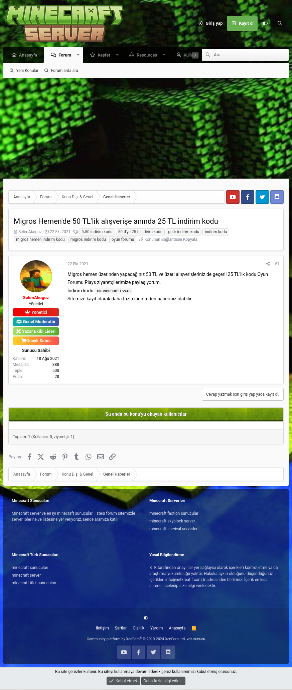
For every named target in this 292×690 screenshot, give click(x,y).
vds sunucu (196, 639)
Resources (148, 55)
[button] (80, 55)
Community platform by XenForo (136, 639)
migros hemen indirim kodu (40, 239)
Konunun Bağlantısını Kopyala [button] (170, 239)
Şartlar (121, 628)
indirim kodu (216, 232)
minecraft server (26, 575)
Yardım (156, 628)
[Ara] (279, 23)
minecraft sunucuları (30, 568)
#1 (277, 264)
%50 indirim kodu (97, 232)
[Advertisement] (146, 129)
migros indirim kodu (88, 239)
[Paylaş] (268, 264)
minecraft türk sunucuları (34, 583)
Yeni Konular (27, 71)
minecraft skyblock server (172, 521)
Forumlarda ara (64, 71)
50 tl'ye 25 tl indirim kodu (140, 232)
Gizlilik (138, 628)
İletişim (102, 628)
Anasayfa (30, 55)
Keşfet (105, 55)
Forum (66, 55)
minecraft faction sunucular (173, 513)
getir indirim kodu (183, 232)
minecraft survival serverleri (173, 529)
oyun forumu (123, 239)
